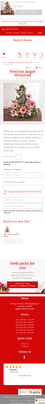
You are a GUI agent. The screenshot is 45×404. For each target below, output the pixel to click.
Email (39, 68)
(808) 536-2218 (12, 29)
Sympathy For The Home (24, 62)
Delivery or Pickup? (12, 169)
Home (5, 62)
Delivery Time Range (14, 182)
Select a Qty (9, 156)
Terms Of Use (16, 400)
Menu (4, 57)
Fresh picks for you (22, 270)
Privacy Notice (29, 400)
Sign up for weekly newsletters (22, 285)
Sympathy (11, 62)
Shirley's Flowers (22, 40)
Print (29, 68)
